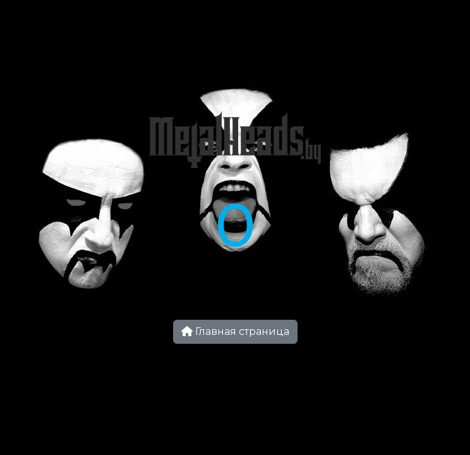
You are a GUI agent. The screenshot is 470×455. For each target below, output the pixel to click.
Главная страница (235, 331)
